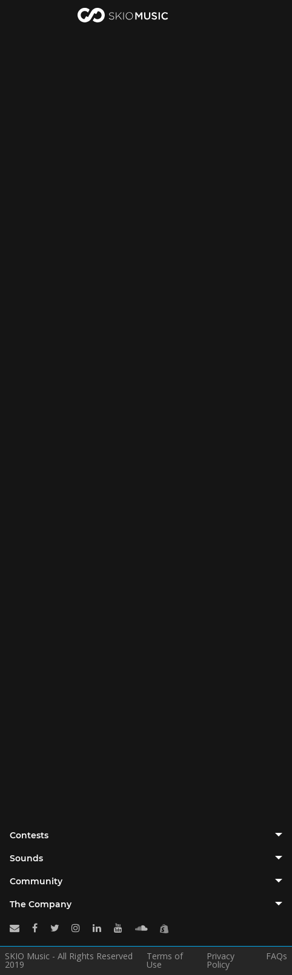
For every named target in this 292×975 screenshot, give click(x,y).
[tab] (146, 835)
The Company (40, 904)
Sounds (26, 858)
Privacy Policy (220, 960)
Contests (29, 835)
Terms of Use (165, 960)
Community (36, 881)
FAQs (276, 957)
